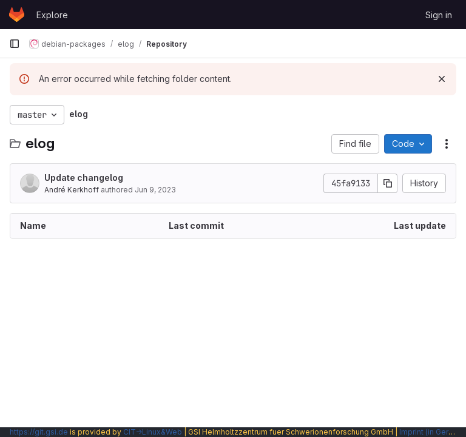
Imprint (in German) (432, 431)
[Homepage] (17, 14)
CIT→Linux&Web (152, 431)
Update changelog (83, 177)
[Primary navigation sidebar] (14, 43)
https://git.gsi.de (39, 431)
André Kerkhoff (71, 189)
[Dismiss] (441, 79)
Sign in (438, 15)
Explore (52, 15)
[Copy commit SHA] (387, 183)
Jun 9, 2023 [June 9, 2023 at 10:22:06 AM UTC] (155, 189)
